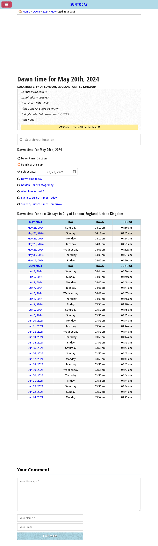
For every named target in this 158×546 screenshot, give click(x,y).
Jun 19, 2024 (35, 370)
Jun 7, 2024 (35, 304)
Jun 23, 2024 (35, 392)
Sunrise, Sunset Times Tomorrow (41, 204)
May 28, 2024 (35, 244)
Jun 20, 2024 (35, 375)
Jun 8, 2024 (35, 309)
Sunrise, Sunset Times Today (39, 197)
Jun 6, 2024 (35, 299)
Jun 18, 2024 (35, 364)
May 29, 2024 (35, 249)
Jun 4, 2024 (35, 288)
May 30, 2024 (35, 255)
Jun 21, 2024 (35, 380)
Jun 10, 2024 (35, 320)
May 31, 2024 (35, 260)
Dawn (36, 11)
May (53, 11)
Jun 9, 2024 (35, 315)
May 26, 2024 (35, 233)
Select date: (49, 171)
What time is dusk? (32, 191)
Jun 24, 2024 (35, 397)
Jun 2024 (35, 266)
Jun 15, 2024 (35, 348)
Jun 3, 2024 (35, 282)
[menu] (8, 6)
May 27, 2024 (35, 238)
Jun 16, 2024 (35, 353)
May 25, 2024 (35, 227)
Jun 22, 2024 (35, 386)
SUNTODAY (78, 4)
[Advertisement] (79, 44)
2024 (45, 11)
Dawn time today (31, 179)
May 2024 (35, 222)
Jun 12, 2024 (35, 331)
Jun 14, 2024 (35, 342)
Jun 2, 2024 (35, 277)
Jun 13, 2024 (35, 337)
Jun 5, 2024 (35, 293)
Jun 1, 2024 (35, 271)
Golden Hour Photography (37, 185)
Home (26, 11)
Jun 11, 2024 (35, 326)
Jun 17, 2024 (35, 359)
